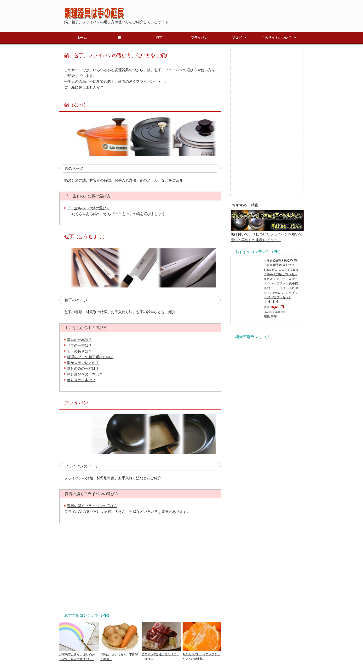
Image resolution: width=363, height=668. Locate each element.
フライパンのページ (81, 466)
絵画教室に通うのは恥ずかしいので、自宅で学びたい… (79, 654)
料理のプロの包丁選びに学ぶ (90, 357)
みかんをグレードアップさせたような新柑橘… (202, 654)
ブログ (237, 38)
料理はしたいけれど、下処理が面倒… (120, 654)
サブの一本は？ (79, 345)
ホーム (82, 38)
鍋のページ (74, 168)
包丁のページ (75, 300)
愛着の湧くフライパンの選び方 (92, 506)
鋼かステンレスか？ (83, 363)
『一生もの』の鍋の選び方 (88, 208)
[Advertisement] (140, 567)
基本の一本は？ (79, 340)
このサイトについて (276, 38)
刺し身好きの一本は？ (85, 374)
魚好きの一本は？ (81, 380)
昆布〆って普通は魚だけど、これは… (161, 654)
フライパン (199, 38)
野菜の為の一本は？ (83, 368)
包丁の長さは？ (79, 351)
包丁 (159, 38)
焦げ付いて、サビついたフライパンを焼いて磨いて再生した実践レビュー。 (267, 234)
